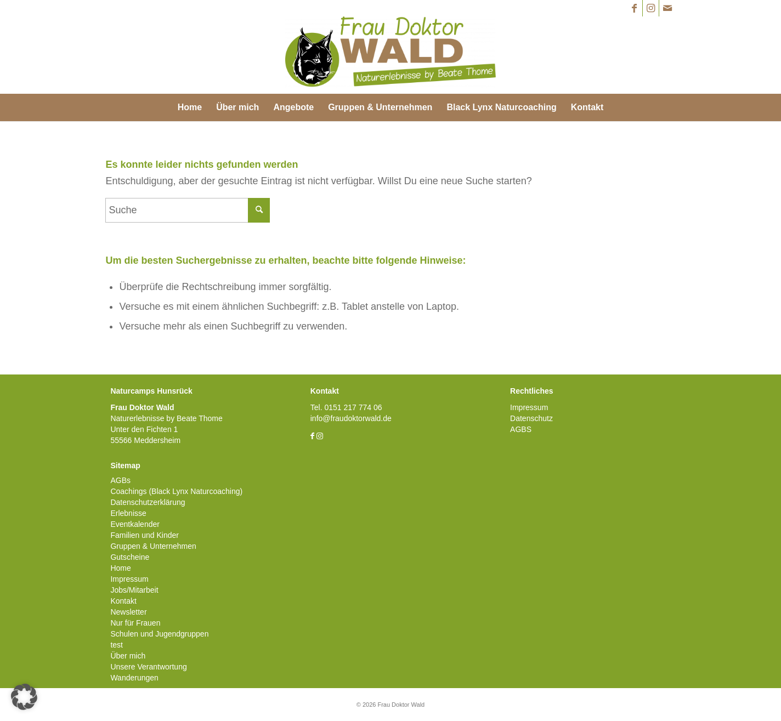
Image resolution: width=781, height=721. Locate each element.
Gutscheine (129, 557)
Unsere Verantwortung (148, 666)
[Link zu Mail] (667, 8)
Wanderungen (134, 677)
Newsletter (128, 612)
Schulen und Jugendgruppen (159, 633)
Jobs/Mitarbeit (134, 590)
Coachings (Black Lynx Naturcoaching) (176, 491)
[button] (24, 697)
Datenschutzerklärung (147, 502)
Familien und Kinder (144, 535)
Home (120, 568)
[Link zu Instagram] (651, 8)
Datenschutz (531, 418)
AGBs (120, 480)
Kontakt (123, 601)
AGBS (520, 429)
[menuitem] (190, 107)
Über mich (127, 655)
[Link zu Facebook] (634, 8)
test (116, 644)
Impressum (129, 579)
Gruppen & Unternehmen (153, 546)
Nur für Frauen (135, 622)
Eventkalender (135, 524)
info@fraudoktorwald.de (351, 418)
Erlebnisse (128, 513)
